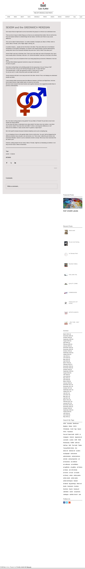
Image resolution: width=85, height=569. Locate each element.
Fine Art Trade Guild (68, 434)
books (64, 486)
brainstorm (70, 486)
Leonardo (65, 440)
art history (79, 467)
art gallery (73, 467)
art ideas (65, 470)
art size (71, 472)
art (79, 459)
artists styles (74, 478)
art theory (65, 475)
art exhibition (74, 464)
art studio (76, 472)
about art (65, 450)
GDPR (77, 434)
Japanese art (78, 437)
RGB (79, 440)
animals (65, 459)
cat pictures (77, 491)
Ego (75, 429)
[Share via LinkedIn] (15, 163)
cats (80, 494)
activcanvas (74, 453)
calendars (66, 491)
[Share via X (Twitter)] (11, 163)
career (71, 491)
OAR (76, 440)
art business (66, 461)
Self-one (77, 442)
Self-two (65, 445)
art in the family (73, 470)
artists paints (77, 475)
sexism (7, 154)
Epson (79, 429)
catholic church (74, 494)
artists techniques (68, 480)
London (71, 440)
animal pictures (76, 456)
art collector (74, 461)
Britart (70, 426)
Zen (76, 448)
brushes (76, 486)
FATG (64, 431)
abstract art (72, 450)
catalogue (66, 494)
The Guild (74, 445)
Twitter (80, 445)
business (65, 489)
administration (67, 456)
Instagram (66, 437)
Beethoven (76, 423)
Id (80, 434)
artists (71, 475)
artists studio (66, 478)
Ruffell (72, 442)
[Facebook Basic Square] (64, 502)
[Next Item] (79, 203)
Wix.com (29, 567)
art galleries (66, 467)
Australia (69, 423)
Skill (70, 445)
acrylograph (66, 453)
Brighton (65, 426)
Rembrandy (66, 442)
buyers (71, 489)
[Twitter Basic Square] (67, 502)
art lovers (8, 157)
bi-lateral (12, 154)
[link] (82, 17)
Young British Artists (68, 448)
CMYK (75, 426)
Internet (72, 437)
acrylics (78, 450)
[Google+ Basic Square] (69, 502)
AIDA (64, 423)
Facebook (70, 431)
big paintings (72, 483)
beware (76, 480)
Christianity (66, 429)
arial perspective (72, 459)
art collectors (66, 464)
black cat (79, 483)
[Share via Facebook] (7, 163)
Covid (71, 429)
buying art (76, 489)
